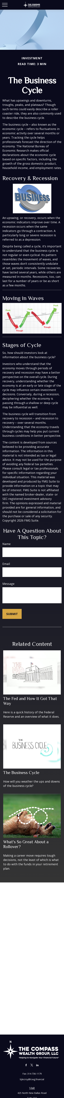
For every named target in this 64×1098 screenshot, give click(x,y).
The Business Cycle (21, 772)
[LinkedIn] (37, 1065)
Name (6, 544)
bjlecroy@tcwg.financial (32, 1079)
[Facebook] (26, 1065)
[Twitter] (32, 1065)
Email (6, 564)
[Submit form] (12, 614)
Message (8, 584)
